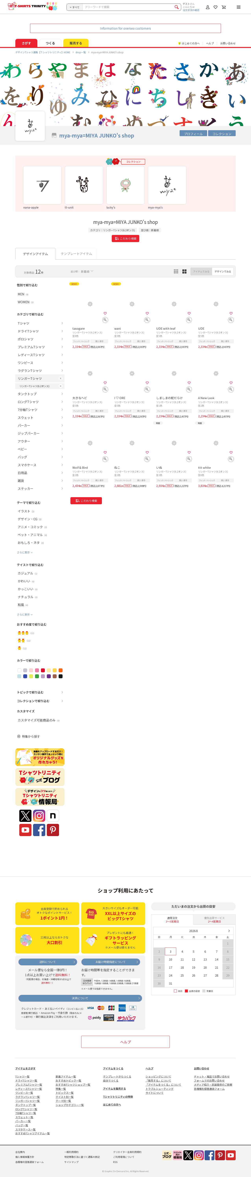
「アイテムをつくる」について (163, 1084)
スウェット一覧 (24, 1117)
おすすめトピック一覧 (68, 1080)
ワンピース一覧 (24, 1093)
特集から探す (31, 736)
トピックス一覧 (65, 1093)
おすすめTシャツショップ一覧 (73, 1084)
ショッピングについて (158, 1076)
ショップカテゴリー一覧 (70, 1105)
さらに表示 (23, 552)
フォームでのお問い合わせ (209, 1080)
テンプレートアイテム (76, 253)
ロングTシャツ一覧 (26, 1109)
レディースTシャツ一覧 (28, 1089)
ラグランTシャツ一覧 (27, 1097)
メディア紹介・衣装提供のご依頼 (213, 1084)
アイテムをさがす (25, 1068)
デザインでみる (223, 271)
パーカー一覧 (23, 1121)
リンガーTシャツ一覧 (27, 1101)
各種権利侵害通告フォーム (209, 1089)
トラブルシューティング (159, 1089)
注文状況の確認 (191, 10)
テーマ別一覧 (63, 1101)
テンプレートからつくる (117, 1076)
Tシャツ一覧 (22, 1076)
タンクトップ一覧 (25, 1105)
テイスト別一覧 (65, 1097)
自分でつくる (110, 1080)
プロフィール (193, 133)
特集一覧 (61, 1089)
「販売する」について (158, 1080)
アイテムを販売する (114, 1088)
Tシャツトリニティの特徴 (118, 1096)
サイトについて (154, 1093)
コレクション (221, 133)
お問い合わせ (228, 43)
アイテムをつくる (113, 1068)
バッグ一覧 (21, 1125)
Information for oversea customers (125, 28)
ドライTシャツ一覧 (26, 1080)
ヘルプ (210, 43)
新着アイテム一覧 (66, 1076)
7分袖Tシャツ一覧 (25, 1113)
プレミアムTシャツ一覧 (28, 1084)
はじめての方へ (112, 1104)
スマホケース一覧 (25, 1129)
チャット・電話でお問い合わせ (212, 1076)
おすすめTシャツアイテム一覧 (32, 1133)
